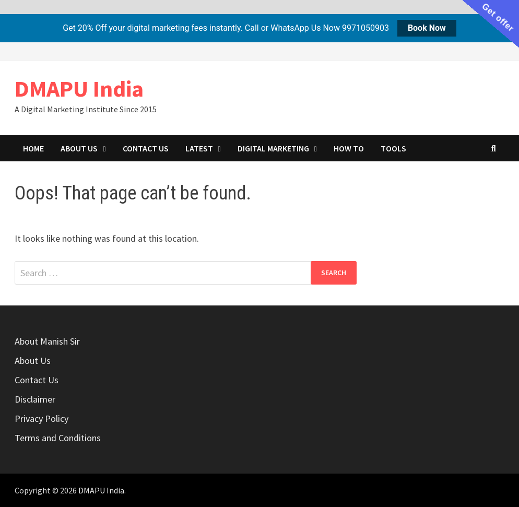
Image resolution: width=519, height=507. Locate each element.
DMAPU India (79, 88)
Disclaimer (35, 399)
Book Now (427, 28)
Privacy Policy (41, 418)
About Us (79, 148)
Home (33, 148)
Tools (393, 148)
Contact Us (146, 148)
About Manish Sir (47, 341)
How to (349, 148)
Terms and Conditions (58, 438)
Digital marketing (273, 148)
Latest (199, 148)
